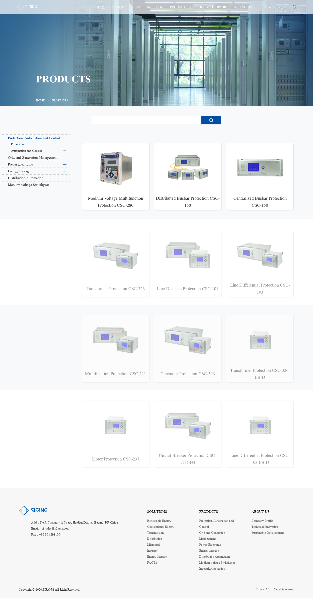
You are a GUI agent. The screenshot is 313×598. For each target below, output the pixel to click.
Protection (17, 144)
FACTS (152, 562)
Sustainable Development (268, 533)
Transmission (155, 533)
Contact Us (263, 589)
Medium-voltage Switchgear (28, 185)
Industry (152, 550)
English (282, 7)
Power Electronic (20, 164)
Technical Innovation (265, 527)
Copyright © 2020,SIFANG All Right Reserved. (49, 589)
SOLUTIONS (156, 7)
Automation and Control (26, 151)
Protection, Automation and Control (34, 138)
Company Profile (262, 521)
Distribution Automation (25, 178)
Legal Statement (284, 589)
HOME (103, 7)
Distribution (154, 538)
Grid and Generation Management (32, 158)
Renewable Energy (159, 521)
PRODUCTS (178, 7)
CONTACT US (243, 7)
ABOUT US (120, 7)
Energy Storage (19, 171)
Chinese (270, 7)
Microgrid (153, 544)
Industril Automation (212, 568)
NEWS (138, 7)
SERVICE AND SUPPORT (210, 7)
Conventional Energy (160, 527)
